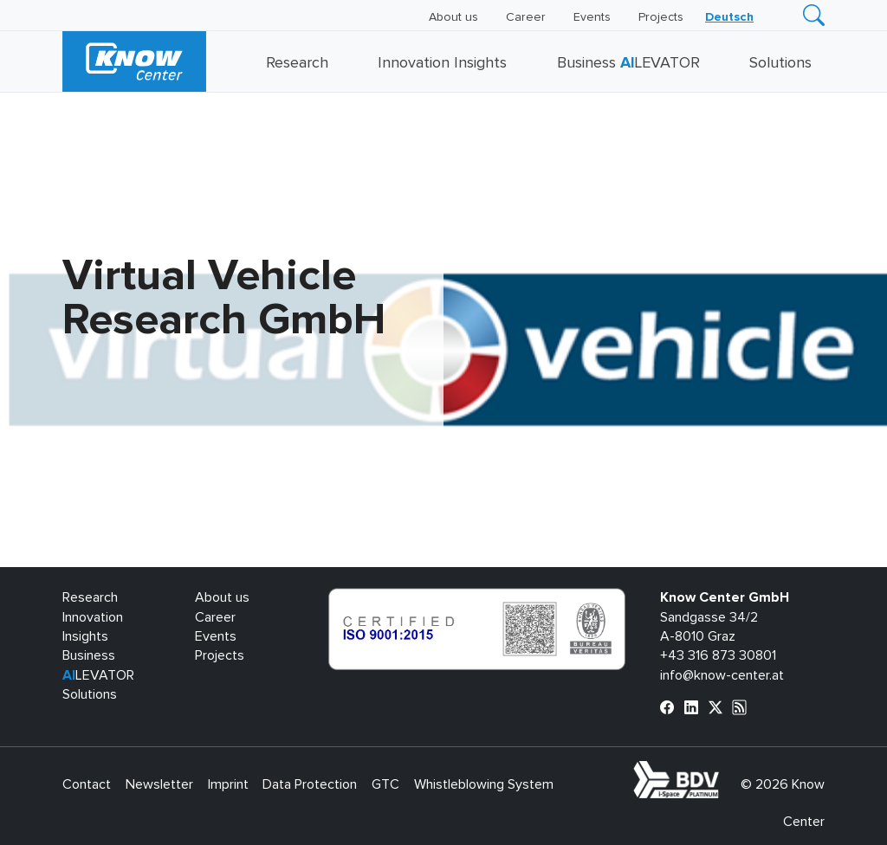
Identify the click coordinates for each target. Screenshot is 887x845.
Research (297, 63)
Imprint (228, 784)
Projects (660, 17)
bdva (722, 770)
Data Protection (309, 784)
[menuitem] (729, 17)
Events (592, 17)
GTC (385, 784)
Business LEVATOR (628, 63)
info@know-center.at (722, 675)
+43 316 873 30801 (718, 655)
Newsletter (159, 784)
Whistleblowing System (484, 784)
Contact (86, 784)
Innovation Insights (442, 63)
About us (453, 17)
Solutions (780, 63)
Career (526, 17)
